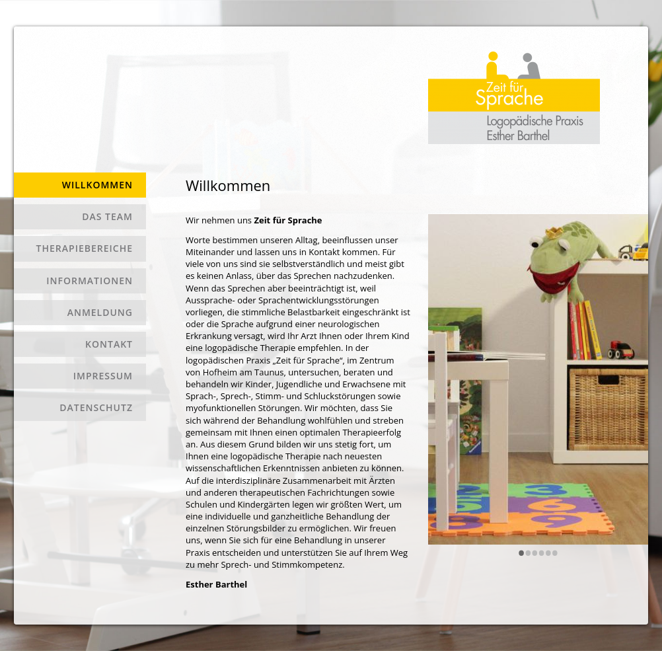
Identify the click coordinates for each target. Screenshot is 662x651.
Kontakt (109, 344)
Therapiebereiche (84, 248)
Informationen (89, 280)
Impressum (103, 375)
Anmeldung (100, 312)
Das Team (107, 216)
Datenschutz (96, 407)
